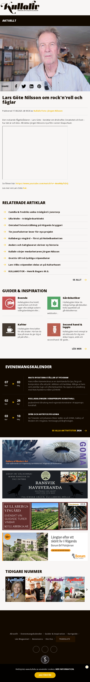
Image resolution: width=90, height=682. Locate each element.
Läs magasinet (22, 639)
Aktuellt (14, 634)
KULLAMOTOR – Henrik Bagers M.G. (28, 271)
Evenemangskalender (31, 634)
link (16, 86)
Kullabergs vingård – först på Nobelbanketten (35, 238)
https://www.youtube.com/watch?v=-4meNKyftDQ (42, 183)
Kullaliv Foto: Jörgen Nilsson (48, 110)
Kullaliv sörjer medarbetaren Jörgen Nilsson (33, 251)
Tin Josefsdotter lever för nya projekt (30, 231)
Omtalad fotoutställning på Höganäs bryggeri (35, 225)
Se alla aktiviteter (67, 430)
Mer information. (64, 669)
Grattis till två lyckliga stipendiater (29, 258)
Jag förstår (45, 675)
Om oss (49, 639)
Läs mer (77, 348)
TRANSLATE (64, 639)
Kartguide (73, 634)
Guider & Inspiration (55, 634)
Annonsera (37, 639)
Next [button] (86, 589)
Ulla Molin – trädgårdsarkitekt (26, 218)
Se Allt (77, 279)
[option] (15, 589)
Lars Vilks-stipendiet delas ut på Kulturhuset (34, 264)
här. (25, 188)
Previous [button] (3, 589)
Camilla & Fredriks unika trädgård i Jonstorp (34, 211)
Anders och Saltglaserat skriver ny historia (33, 244)
